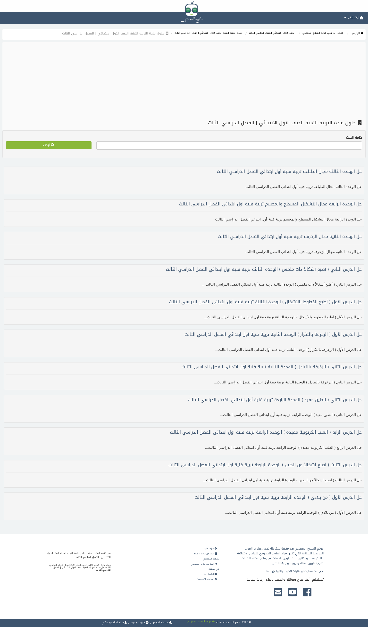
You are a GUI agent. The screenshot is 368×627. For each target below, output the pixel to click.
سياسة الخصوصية (207, 579)
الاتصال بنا (210, 574)
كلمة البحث (354, 137)
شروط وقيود (139, 622)
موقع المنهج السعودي (201, 621)
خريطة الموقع (162, 622)
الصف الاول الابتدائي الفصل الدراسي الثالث (272, 33)
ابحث (48, 145)
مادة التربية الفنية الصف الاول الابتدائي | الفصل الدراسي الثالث (208, 33)
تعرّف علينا (210, 548)
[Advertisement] (184, 81)
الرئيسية (357, 33)
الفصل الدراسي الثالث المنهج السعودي (322, 33)
